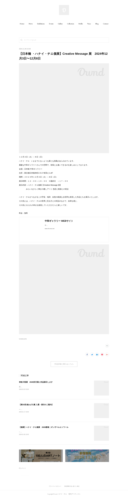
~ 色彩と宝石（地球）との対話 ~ (30, 432)
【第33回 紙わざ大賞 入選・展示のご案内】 (36, 405)
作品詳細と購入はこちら (64, 364)
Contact (105, 24)
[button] (22, 23)
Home (22, 24)
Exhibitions (40, 24)
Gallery (60, 24)
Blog (96, 24)
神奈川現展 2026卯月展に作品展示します (36, 382)
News (31, 24)
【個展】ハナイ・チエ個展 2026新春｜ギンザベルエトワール (43, 427)
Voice (89, 24)
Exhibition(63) (23, 339)
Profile (80, 24)
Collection (70, 24)
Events (51, 24)
